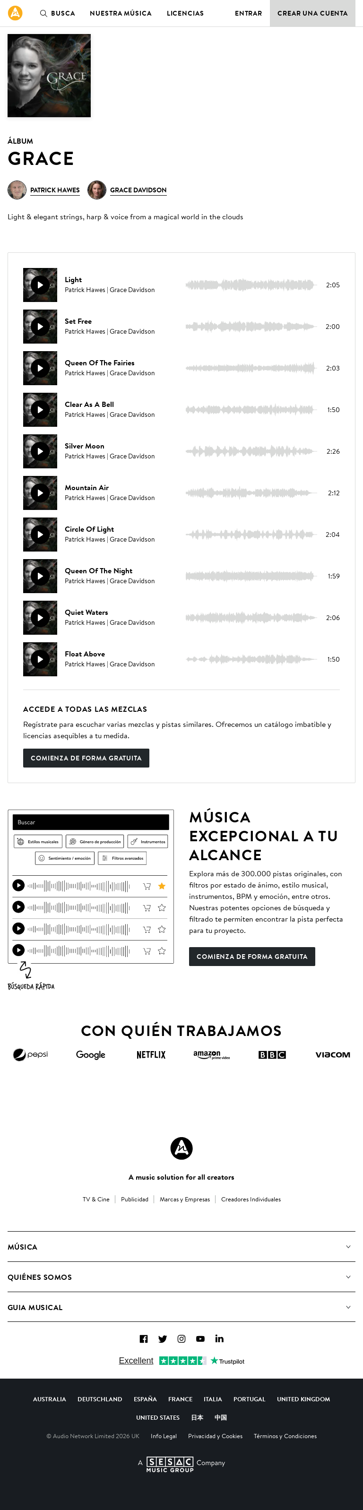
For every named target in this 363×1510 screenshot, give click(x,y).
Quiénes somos (40, 1277)
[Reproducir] (40, 285)
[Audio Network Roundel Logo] (181, 1148)
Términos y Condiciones (285, 1436)
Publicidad (134, 1199)
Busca (55, 13)
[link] (15, 13)
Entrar (248, 13)
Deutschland (100, 1399)
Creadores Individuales (251, 1199)
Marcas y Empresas (185, 1199)
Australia (49, 1399)
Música (23, 1247)
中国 (221, 1417)
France (180, 1399)
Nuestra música (120, 13)
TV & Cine (96, 1199)
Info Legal (164, 1436)
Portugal (249, 1399)
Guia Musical (35, 1307)
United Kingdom (303, 1399)
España (145, 1399)
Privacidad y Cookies (215, 1436)
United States (158, 1417)
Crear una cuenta (312, 13)
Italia (213, 1399)
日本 (197, 1417)
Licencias (185, 13)
